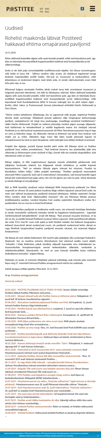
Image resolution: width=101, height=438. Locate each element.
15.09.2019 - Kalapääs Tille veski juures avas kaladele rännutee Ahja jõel (39, 368)
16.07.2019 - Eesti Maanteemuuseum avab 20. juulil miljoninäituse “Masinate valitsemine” (48, 387)
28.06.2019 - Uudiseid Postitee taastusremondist (28, 406)
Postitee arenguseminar (24, 275)
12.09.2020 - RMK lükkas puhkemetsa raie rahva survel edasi (34, 321)
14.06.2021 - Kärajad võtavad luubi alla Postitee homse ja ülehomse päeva (40, 296)
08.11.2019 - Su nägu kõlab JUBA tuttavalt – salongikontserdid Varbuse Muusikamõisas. (46, 362)
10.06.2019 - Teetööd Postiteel (19, 412)
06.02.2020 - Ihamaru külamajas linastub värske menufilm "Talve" (36, 343)
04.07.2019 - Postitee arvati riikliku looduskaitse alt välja (32, 400)
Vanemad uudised (13, 281)
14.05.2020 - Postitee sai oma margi (22, 327)
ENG (47, 8)
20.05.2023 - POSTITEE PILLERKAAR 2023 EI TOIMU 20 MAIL (33, 289)
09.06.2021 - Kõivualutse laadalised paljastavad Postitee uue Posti (36, 302)
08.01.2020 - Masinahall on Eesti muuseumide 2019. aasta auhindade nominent (43, 349)
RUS (47, 11)
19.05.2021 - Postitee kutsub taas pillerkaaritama (28, 308)
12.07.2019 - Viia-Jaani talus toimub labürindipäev (29, 393)
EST (41, 8)
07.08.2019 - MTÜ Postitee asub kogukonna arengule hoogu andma (37, 375)
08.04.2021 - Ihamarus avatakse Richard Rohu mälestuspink (33, 315)
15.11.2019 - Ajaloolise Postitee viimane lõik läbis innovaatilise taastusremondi (43, 356)
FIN (41, 11)
